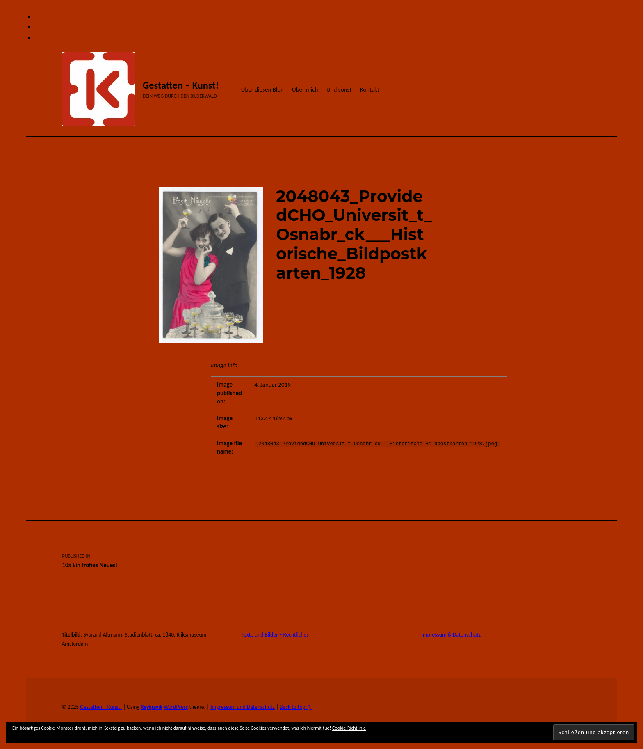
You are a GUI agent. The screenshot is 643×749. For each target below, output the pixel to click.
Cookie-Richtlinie (349, 728)
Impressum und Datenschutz (242, 706)
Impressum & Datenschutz (451, 634)
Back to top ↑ (295, 706)
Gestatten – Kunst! (181, 85)
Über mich (305, 89)
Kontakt (369, 89)
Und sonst (338, 89)
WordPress (176, 706)
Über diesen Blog (262, 89)
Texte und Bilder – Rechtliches (275, 634)
